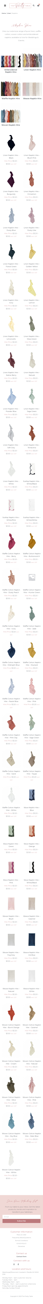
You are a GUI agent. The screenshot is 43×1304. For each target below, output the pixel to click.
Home (4, 13)
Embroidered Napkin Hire (11, 71)
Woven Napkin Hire (11, 125)
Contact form (21, 1256)
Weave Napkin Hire (32, 98)
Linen (9, 13)
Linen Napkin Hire (32, 70)
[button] (6, 5)
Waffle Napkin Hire (11, 98)
